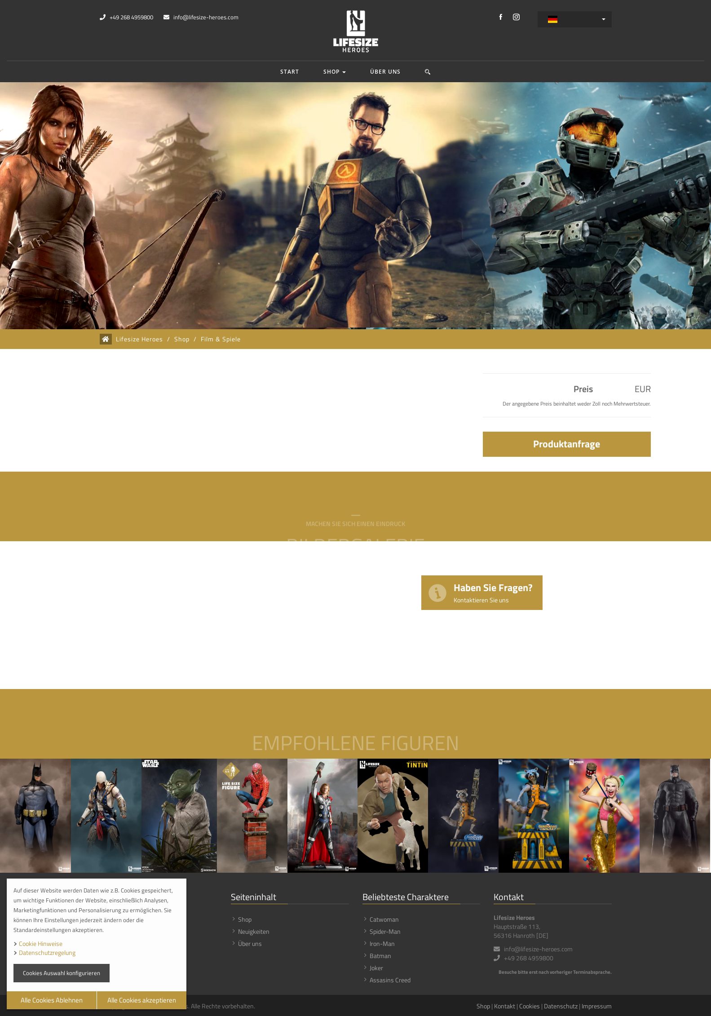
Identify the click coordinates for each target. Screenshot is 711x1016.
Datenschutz (561, 1006)
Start (289, 71)
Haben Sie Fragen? (493, 592)
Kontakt (504, 1006)
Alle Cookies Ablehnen (52, 1000)
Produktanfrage (566, 443)
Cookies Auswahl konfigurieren (61, 972)
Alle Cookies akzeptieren (141, 1000)
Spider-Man (385, 931)
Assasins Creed (390, 980)
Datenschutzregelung (47, 952)
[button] (428, 71)
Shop (334, 71)
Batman (380, 955)
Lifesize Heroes (139, 339)
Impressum (597, 1006)
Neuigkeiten (253, 931)
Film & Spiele (221, 339)
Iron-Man (382, 943)
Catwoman (384, 919)
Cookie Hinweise (40, 943)
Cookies (529, 1006)
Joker (376, 967)
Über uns (385, 71)
